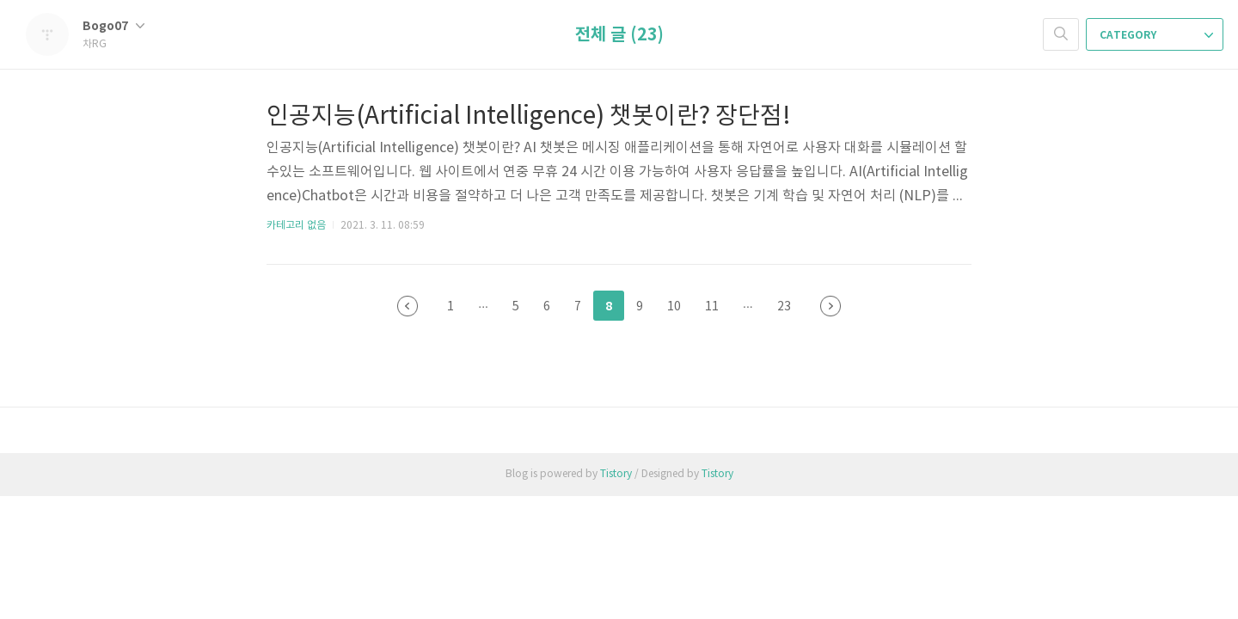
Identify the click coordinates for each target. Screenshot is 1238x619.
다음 (830, 306)
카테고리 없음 (296, 225)
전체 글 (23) (619, 35)
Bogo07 (113, 26)
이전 (407, 306)
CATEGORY (1156, 35)
